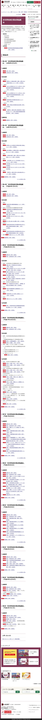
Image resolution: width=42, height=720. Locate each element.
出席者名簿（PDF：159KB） (12, 195)
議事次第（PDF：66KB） (11, 254)
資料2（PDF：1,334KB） (13, 354)
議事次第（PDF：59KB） (11, 424)
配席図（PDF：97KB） (11, 619)
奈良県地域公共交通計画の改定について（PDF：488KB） (14, 100)
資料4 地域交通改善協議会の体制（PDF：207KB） (15, 448)
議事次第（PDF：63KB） (11, 514)
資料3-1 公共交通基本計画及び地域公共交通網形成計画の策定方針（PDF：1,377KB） (15, 440)
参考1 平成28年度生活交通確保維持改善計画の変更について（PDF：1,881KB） (15, 306)
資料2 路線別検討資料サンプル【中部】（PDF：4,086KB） (15, 525)
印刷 (24, 14)
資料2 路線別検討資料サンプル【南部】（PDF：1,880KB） (15, 529)
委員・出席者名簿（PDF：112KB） (13, 474)
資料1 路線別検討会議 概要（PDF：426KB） (14, 519)
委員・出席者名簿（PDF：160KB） (13, 558)
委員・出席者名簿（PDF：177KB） (13, 329)
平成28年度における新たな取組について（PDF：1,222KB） (14, 294)
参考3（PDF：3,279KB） (11, 403)
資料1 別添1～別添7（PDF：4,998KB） (15, 563)
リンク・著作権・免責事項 (35, 707)
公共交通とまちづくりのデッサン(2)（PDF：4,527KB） (15, 168)
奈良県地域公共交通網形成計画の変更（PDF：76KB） (14, 210)
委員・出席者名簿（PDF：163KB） (13, 588)
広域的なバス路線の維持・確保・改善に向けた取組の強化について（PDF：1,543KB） (15, 82)
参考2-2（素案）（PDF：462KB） (13, 371)
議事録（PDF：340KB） (10, 406)
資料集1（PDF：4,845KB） (16, 593)
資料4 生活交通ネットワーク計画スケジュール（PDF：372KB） (15, 536)
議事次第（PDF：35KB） (11, 615)
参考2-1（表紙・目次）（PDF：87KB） (14, 370)
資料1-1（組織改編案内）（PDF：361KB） (15, 341)
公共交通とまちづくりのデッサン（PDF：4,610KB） (15, 217)
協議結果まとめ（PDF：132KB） (13, 494)
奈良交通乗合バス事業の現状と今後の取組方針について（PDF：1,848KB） (15, 151)
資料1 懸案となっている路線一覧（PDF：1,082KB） (15, 428)
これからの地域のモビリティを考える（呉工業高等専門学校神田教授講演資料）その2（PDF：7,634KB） (15, 95)
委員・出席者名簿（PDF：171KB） (13, 256)
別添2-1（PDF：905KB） (11, 392)
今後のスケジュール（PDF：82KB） (16, 234)
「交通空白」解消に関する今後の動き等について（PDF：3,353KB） (15, 173)
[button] (13, 2)
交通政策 (32, 21)
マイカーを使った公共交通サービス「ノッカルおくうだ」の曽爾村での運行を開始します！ (34, 33)
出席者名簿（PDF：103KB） (12, 136)
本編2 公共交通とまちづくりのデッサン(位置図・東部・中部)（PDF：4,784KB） (15, 269)
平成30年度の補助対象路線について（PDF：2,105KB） (15, 205)
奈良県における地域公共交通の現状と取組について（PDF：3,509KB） (15, 146)
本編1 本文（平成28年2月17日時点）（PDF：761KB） (14, 266)
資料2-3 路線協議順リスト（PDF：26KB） (15, 437)
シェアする (18, 14)
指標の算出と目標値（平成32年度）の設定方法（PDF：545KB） (15, 279)
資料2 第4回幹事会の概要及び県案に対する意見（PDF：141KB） (15, 566)
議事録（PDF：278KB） (10, 497)
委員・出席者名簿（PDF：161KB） (13, 617)
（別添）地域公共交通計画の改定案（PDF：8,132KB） (15, 105)
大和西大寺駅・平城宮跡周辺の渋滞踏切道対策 (34, 42)
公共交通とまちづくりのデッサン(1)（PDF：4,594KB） (15, 164)
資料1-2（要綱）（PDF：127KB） (13, 342)
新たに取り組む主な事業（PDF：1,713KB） (15, 221)
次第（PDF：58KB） (10, 135)
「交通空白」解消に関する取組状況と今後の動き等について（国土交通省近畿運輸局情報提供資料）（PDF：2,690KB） (15, 111)
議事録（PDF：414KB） (10, 539)
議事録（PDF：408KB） (10, 455)
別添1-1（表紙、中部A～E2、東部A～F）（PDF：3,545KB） (15, 377)
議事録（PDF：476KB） (10, 310)
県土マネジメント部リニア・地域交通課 (11, 639)
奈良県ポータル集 (37, 683)
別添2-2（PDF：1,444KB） (12, 398)
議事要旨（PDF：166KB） (10, 176)
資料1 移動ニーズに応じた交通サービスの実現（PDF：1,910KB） (15, 477)
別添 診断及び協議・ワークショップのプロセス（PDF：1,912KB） (15, 276)
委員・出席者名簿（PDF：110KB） (13, 516)
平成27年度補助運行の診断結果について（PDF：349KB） (14, 289)
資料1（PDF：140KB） (11, 620)
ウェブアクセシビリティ (34, 709)
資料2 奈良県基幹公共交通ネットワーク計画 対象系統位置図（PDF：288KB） (15, 483)
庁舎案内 (18, 714)
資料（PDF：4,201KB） (11, 590)
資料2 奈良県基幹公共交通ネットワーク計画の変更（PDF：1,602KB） (15, 480)
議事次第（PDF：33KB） (11, 556)
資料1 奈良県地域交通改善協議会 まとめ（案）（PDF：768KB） (15, 561)
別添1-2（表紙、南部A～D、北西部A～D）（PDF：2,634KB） (15, 382)
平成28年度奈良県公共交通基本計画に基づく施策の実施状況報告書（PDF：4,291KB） (15, 232)
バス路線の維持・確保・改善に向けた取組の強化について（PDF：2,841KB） (15, 156)
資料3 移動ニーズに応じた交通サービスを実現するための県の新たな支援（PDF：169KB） (15, 491)
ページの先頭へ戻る (21, 179)
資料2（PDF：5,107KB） (11, 624)
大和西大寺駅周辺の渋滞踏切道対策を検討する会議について (34, 46)
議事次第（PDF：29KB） (11, 587)
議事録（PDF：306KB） (10, 628)
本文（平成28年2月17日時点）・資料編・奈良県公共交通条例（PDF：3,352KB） (15, 284)
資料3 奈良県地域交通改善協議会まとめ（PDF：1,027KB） (15, 532)
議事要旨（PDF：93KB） (10, 237)
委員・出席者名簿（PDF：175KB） (13, 425)
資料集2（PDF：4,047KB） (12, 595)
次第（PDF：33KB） (10, 194)
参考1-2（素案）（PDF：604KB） (13, 365)
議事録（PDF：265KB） (10, 598)
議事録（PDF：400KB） (10, 569)
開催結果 (5, 55)
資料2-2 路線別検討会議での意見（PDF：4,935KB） (15, 435)
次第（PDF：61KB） (10, 71)
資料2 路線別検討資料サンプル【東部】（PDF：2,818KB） (15, 522)
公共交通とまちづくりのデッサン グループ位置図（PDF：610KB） (15, 213)
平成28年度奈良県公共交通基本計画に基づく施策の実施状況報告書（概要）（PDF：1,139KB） (15, 226)
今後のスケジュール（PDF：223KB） (14, 298)
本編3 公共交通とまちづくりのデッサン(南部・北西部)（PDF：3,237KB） (15, 272)
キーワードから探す (8, 689)
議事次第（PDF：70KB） (11, 327)
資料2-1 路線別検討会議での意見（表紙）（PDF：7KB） (15, 431)
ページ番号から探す (28, 689)
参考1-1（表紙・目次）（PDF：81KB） (14, 363)
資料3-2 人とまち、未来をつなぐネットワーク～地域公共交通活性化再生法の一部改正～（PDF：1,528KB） (15, 444)
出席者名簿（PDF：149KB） (12, 72)
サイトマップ (32, 711)
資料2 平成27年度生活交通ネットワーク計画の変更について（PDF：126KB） (15, 487)
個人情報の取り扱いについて (35, 705)
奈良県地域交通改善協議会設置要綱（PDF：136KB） (15, 49)
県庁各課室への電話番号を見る (8, 714)
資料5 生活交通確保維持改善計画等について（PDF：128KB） (15, 452)
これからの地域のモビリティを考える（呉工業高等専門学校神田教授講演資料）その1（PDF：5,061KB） (15, 88)
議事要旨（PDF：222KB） (11, 120)
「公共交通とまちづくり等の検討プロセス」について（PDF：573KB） (15, 161)
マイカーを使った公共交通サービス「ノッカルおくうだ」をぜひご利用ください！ (34, 26)
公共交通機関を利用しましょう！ (34, 38)
